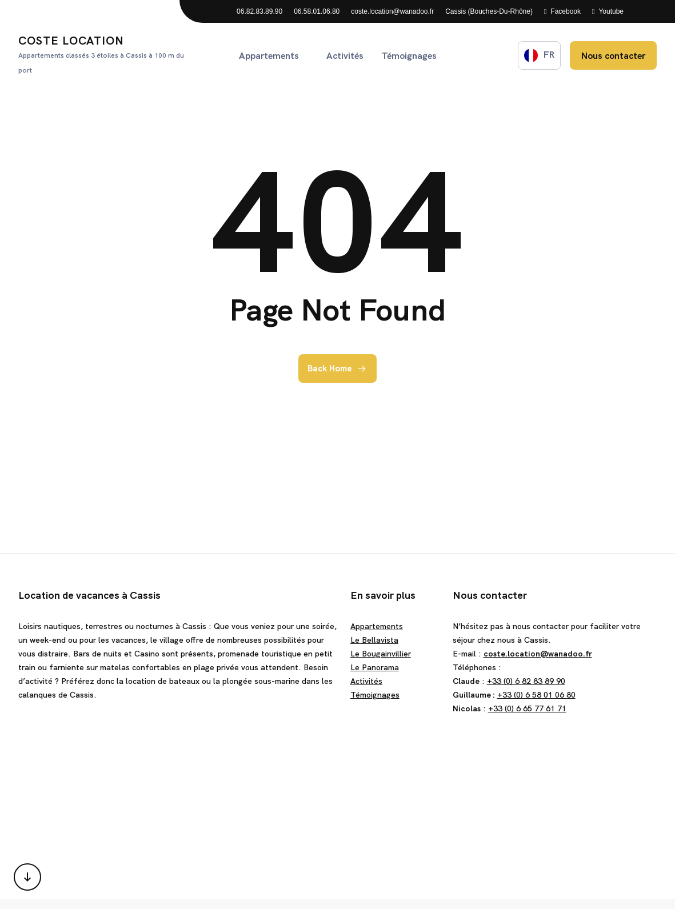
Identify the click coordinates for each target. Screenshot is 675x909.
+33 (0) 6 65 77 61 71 (527, 708)
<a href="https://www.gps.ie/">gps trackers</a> (337, 805)
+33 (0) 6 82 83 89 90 (526, 681)
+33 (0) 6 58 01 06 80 (536, 695)
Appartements (376, 626)
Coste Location (105, 55)
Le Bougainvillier (380, 653)
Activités (366, 681)
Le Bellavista (374, 640)
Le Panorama (374, 667)
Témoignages (375, 695)
